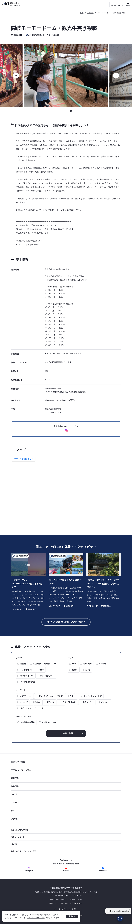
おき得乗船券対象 (27, 722)
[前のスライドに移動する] (16, 76)
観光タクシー (88, 702)
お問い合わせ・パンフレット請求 (23, 851)
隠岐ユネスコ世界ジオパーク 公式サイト (47, 903)
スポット (65, 803)
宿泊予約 (113, 5)
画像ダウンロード (17, 837)
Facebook (102, 869)
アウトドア (42, 708)
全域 (74, 664)
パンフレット (16, 844)
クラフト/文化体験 (27, 682)
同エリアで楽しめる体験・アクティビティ (66, 622)
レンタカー (104, 702)
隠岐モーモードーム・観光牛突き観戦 (111, 13)
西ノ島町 (102, 664)
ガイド (14, 794)
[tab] (61, 110)
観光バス (50, 702)
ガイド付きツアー (47, 676)
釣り (71, 696)
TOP (81, 13)
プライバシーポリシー (35, 918)
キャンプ (24, 702)
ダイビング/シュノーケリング (51, 696)
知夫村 (87, 670)
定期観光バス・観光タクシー (44, 664)
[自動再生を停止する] (71, 111)
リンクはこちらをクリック (27, 244)
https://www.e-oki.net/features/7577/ (60, 400)
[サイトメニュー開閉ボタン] (127, 4)
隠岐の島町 (87, 664)
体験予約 (120, 5)
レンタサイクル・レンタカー (32, 670)
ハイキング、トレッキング (91, 696)
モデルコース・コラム (65, 770)
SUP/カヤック (26, 696)
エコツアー (58, 708)
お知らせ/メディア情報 (19, 830)
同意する (72, 916)
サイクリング (25, 708)
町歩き (37, 702)
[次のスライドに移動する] (116, 76)
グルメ (65, 811)
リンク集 (57, 909)
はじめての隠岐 (65, 762)
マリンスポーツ (26, 676)
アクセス (15, 819)
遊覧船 (23, 664)
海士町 (75, 670)
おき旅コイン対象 (49, 722)
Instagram (29, 869)
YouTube (66, 869)
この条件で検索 (66, 733)
